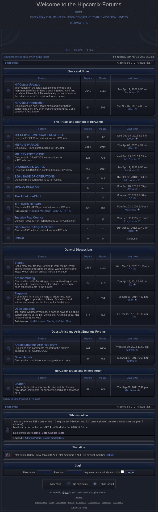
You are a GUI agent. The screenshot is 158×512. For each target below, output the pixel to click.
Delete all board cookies (16, 398)
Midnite (130, 349)
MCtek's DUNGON (27, 187)
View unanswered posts (16, 57)
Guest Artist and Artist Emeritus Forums (79, 331)
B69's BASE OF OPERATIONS (35, 176)
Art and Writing (25, 278)
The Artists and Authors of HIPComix (78, 122)
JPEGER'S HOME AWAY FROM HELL (39, 135)
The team (35, 398)
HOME (79, 12)
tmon (130, 299)
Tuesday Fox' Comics (29, 217)
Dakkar (19, 238)
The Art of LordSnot (28, 196)
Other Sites (64, 321)
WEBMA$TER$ (79, 22)
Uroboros (130, 92)
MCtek (130, 189)
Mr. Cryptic (130, 159)
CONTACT (81, 17)
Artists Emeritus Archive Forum (36, 345)
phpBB (65, 492)
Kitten (130, 360)
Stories (19, 262)
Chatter (20, 384)
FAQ (67, 50)
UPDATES (122, 17)
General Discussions (79, 249)
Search (78, 50)
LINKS (70, 17)
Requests (21, 293)
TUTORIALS (95, 17)
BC (130, 198)
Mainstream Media (43, 321)
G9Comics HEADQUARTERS (34, 227)
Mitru (130, 109)
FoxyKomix (130, 221)
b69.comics (130, 180)
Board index (11, 63)
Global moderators (53, 438)
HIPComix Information (29, 102)
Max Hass (130, 209)
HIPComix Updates (27, 84)
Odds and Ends (25, 308)
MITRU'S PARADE (27, 144)
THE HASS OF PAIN (28, 204)
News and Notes (79, 71)
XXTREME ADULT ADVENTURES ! (51, 211)
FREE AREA (36, 17)
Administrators (33, 438)
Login (90, 50)
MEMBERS (59, 17)
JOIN (48, 17)
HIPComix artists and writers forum (78, 370)
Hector (130, 230)
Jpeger (131, 138)
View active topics (39, 57)
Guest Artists (23, 357)
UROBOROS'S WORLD (30, 167)
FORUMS (109, 17)
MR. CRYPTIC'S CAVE (29, 154)
